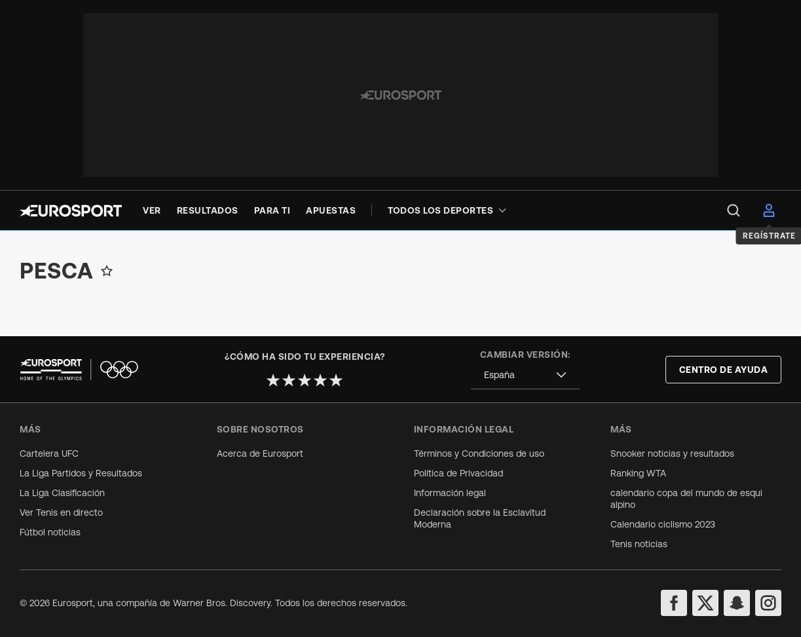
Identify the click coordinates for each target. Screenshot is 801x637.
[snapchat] (737, 603)
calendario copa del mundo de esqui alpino (686, 499)
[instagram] (768, 603)
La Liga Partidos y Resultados (81, 473)
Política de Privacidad (458, 473)
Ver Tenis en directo (61, 512)
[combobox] (525, 375)
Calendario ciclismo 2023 (662, 524)
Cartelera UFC (49, 453)
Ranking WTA (638, 473)
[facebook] (674, 603)
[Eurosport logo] (71, 210)
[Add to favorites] (106, 270)
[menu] (733, 210)
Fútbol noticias (50, 532)
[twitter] (705, 603)
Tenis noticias (638, 544)
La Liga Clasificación (62, 493)
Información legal (450, 493)
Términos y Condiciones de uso (479, 453)
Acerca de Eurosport (260, 453)
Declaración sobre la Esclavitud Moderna (480, 518)
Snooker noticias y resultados (672, 453)
